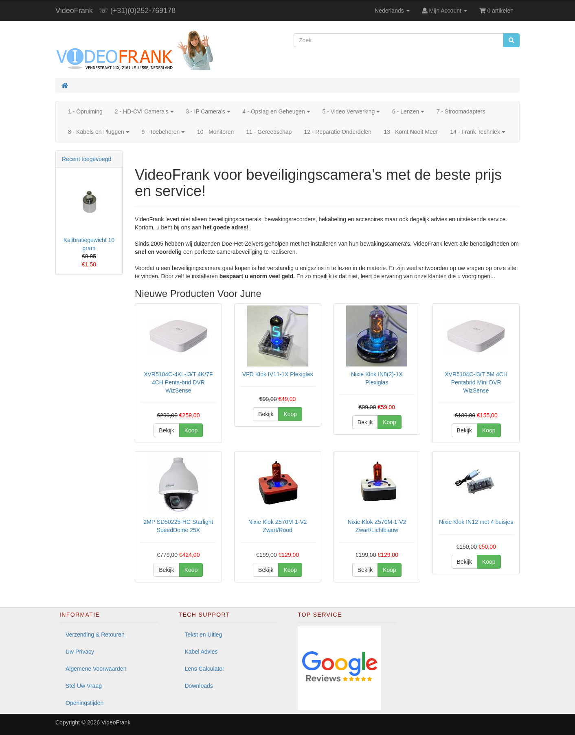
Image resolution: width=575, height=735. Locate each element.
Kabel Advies (201, 651)
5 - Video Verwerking (351, 111)
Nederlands (392, 10)
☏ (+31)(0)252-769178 (137, 11)
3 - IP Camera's (208, 111)
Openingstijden (84, 703)
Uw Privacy (80, 651)
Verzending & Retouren (95, 634)
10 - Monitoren (215, 132)
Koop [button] (191, 430)
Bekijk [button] (166, 430)
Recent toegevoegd (86, 159)
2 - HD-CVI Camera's (144, 111)
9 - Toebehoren (163, 132)
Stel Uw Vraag (84, 686)
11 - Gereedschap (269, 132)
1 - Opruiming (85, 111)
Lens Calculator (204, 668)
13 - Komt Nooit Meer (411, 132)
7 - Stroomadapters (461, 111)
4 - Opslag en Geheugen (276, 111)
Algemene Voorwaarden (96, 668)
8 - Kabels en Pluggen (98, 132)
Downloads (199, 686)
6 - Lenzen (408, 111)
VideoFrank (74, 11)
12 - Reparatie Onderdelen (337, 132)
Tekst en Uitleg (203, 634)
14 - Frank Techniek (477, 132)
